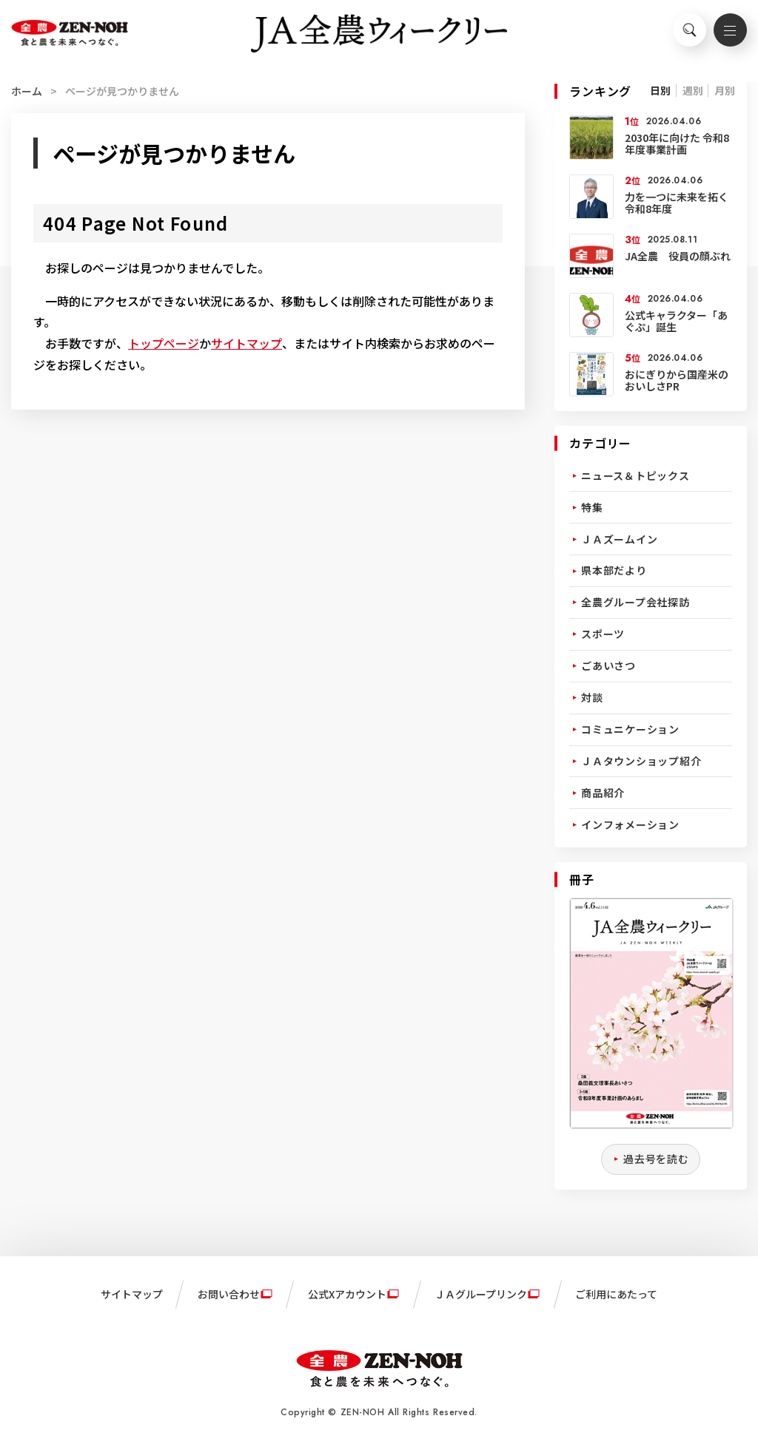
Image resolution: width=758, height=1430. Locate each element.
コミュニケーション (630, 729)
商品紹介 (603, 792)
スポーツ (603, 633)
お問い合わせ (229, 1294)
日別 (660, 90)
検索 (683, 34)
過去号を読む (656, 1158)
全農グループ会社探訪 (635, 601)
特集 (592, 507)
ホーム (26, 91)
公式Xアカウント (347, 1294)
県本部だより (614, 570)
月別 (724, 90)
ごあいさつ (608, 665)
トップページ (163, 343)
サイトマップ (246, 343)
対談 (592, 697)
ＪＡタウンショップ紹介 (641, 760)
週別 (692, 90)
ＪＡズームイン (619, 539)
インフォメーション (630, 824)
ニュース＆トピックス (635, 475)
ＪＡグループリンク (481, 1294)
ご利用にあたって (616, 1294)
